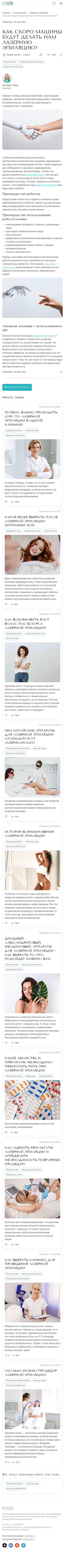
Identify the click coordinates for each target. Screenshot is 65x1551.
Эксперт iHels (10, 85)
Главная (6, 13)
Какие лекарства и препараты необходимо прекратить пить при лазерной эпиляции (28, 1064)
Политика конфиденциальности (37, 1527)
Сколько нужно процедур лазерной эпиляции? (31, 1373)
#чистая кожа (10, 62)
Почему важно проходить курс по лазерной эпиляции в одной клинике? (31, 418)
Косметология (19, 13)
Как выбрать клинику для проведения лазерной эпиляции (30, 1264)
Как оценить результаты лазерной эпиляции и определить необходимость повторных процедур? (32, 1156)
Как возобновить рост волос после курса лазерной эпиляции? (27, 624)
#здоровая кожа (13, 531)
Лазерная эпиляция (38, 13)
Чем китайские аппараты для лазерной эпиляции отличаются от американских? (30, 737)
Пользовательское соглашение (15, 1530)
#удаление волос (14, 430)
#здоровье (31, 1076)
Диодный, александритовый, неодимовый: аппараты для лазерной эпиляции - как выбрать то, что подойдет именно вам (30, 949)
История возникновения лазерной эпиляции (29, 834)
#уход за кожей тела (13, 66)
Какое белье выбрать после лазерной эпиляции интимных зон (31, 521)
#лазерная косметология (31, 62)
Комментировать (17, 387)
